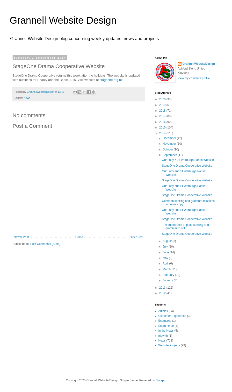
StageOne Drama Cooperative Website (187, 165)
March (167, 269)
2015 (163, 127)
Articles (163, 311)
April (166, 263)
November (170, 143)
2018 (163, 110)
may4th (163, 335)
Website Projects (169, 345)
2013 (163, 287)
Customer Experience (172, 316)
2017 (163, 116)
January (168, 280)
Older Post (136, 237)
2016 (163, 122)
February (169, 275)
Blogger (160, 380)
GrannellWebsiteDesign (198, 63)
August (168, 241)
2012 (163, 293)
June (166, 252)
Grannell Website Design (63, 20)
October (168, 149)
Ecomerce (164, 320)
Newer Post (21, 237)
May (166, 258)
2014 (163, 133)
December (170, 138)
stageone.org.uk (111, 80)
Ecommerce (166, 326)
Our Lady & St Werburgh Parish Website (188, 160)
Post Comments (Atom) (45, 244)
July (166, 246)
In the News (166, 330)
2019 (163, 105)
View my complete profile (194, 78)
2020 (163, 99)
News (27, 97)
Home (79, 237)
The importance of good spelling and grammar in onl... (185, 226)
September (170, 155)
